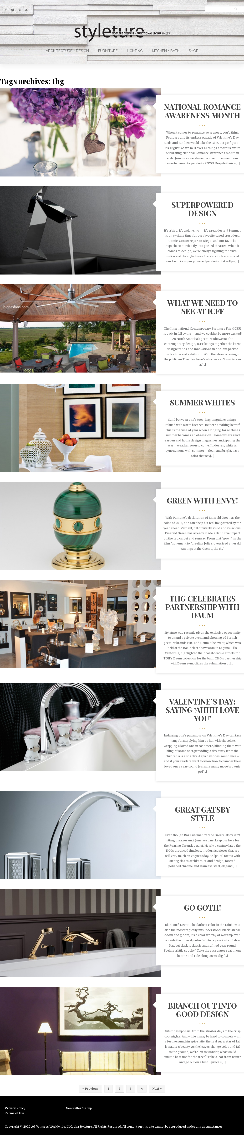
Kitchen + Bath (165, 51)
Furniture (108, 51)
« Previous (90, 1088)
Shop (193, 51)
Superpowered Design (202, 208)
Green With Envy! (202, 500)
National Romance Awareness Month (202, 110)
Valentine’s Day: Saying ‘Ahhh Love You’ (202, 709)
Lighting (135, 51)
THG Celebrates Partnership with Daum (202, 606)
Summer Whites (202, 402)
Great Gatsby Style (202, 813)
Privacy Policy (15, 1108)
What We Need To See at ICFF (202, 306)
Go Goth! (202, 907)
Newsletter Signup (79, 1108)
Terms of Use (15, 1113)
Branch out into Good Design (202, 1009)
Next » (157, 1088)
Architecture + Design (67, 51)
